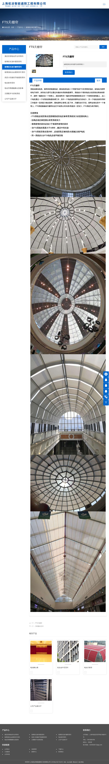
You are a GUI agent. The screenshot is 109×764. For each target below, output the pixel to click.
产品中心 (20, 27)
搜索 (103, 47)
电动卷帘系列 (10, 83)
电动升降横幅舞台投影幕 (14, 88)
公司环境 (7, 754)
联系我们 (69, 72)
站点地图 (69, 762)
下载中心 (61, 749)
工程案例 (7, 751)
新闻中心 (34, 751)
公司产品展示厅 (10, 99)
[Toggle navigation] (104, 4)
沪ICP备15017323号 (57, 762)
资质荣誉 (34, 749)
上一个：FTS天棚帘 (35, 623)
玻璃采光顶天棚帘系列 (33, 27)
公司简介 (7, 749)
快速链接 (5, 745)
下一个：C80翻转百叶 (36, 626)
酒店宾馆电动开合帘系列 (14, 56)
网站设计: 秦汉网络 (78, 762)
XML (65, 762)
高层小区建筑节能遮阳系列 (15, 78)
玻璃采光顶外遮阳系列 (13, 62)
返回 (98, 80)
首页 (12, 27)
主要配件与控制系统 (12, 93)
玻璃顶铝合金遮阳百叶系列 (15, 72)
